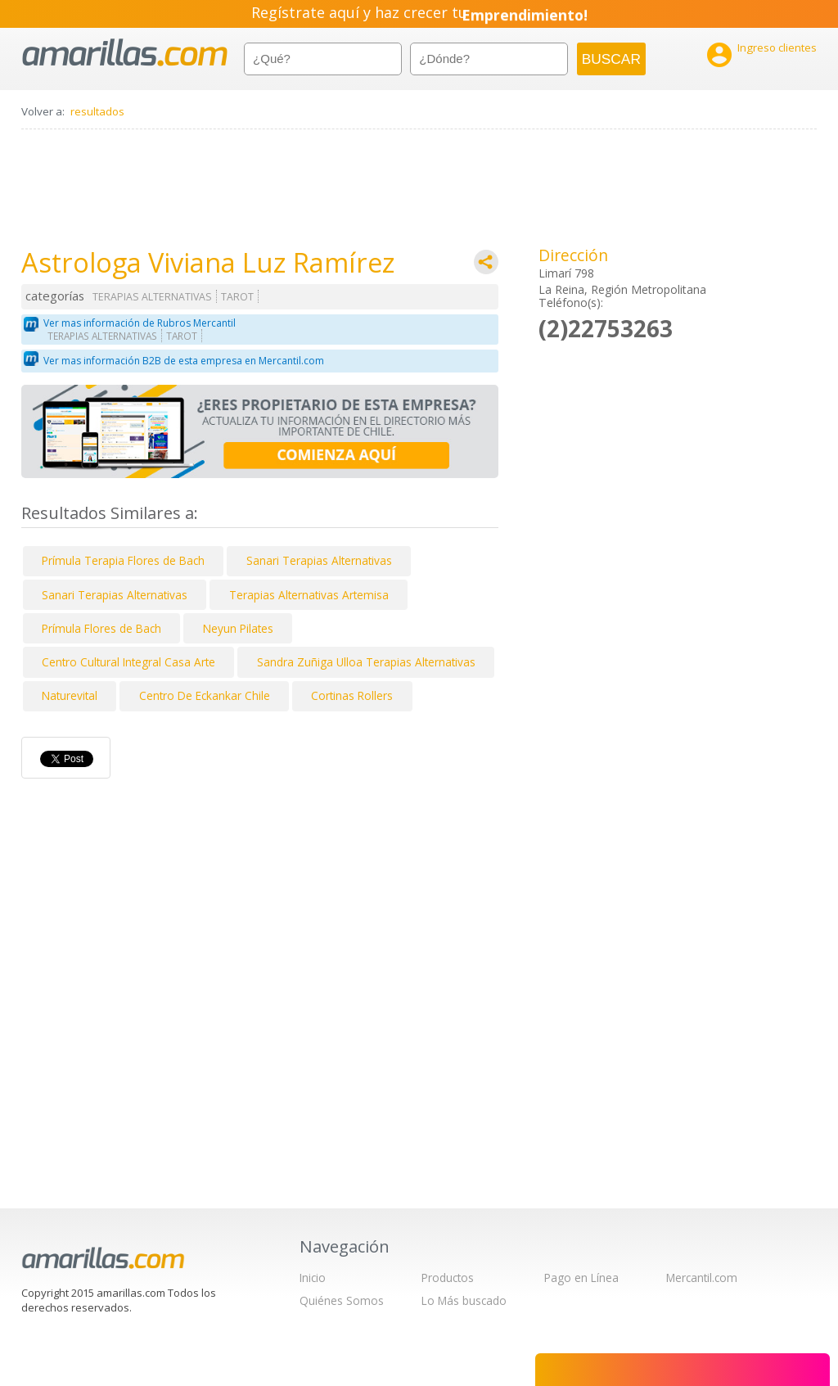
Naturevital (69, 695)
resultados (97, 111)
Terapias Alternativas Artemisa (309, 595)
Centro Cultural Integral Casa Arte (128, 662)
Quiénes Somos (342, 1300)
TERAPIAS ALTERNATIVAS (152, 297)
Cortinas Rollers (352, 695)
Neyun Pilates (238, 628)
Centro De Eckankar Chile (204, 695)
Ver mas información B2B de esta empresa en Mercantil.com (183, 361)
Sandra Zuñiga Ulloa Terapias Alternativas (366, 662)
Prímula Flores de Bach (101, 628)
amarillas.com (124, 53)
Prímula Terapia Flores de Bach (123, 560)
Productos (447, 1277)
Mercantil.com (701, 1277)
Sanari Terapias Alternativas (319, 560)
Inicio (313, 1277)
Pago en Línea (581, 1277)
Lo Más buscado (464, 1300)
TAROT (237, 297)
